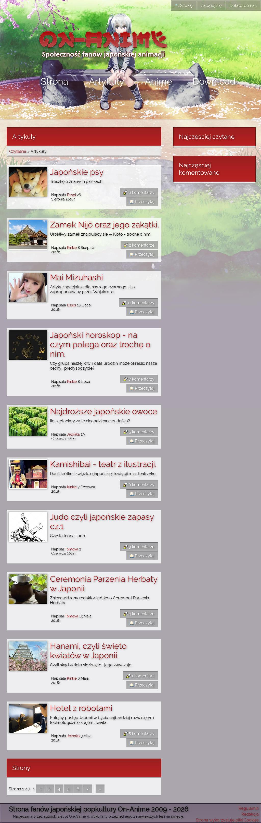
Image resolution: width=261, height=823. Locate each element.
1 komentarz (140, 675)
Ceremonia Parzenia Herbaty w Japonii (103, 583)
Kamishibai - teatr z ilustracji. (103, 464)
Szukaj (184, 5)
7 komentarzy (139, 379)
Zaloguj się (211, 5)
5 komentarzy (139, 431)
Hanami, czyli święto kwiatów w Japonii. (88, 650)
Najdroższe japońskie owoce (103, 411)
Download (214, 81)
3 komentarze (139, 546)
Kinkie (72, 247)
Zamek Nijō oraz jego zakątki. (104, 224)
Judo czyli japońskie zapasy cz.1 (102, 521)
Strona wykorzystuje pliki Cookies (227, 820)
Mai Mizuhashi (76, 277)
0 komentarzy (138, 484)
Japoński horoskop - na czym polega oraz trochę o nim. (100, 344)
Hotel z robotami (81, 708)
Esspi (71, 195)
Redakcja (250, 814)
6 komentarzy (138, 192)
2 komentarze (139, 245)
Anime (158, 81)
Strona (54, 81)
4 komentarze (139, 613)
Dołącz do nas (243, 5)
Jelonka (73, 434)
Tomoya (71, 549)
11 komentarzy (138, 302)
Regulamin (249, 808)
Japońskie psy (76, 172)
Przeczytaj (142, 201)
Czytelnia (17, 151)
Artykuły (106, 81)
